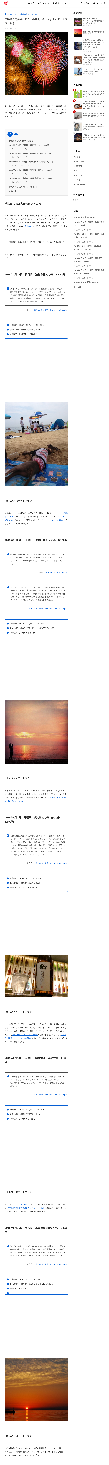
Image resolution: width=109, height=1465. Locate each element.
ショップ (30, 10)
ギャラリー (47, 10)
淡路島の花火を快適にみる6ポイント (23, 193)
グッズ (38, 10)
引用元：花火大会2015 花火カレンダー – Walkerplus (46, 615)
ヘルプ (79, 10)
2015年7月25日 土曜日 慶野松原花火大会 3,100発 (30, 160)
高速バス (28, 233)
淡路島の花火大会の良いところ (21, 147)
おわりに (12, 197)
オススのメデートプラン (20, 172)
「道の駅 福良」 (23, 1211)
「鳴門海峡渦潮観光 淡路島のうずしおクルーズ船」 (29, 1215)
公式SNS (87, 10)
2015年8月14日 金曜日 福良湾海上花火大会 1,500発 (31, 177)
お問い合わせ (97, 10)
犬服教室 (56, 10)
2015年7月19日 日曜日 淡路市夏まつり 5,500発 (29, 152)
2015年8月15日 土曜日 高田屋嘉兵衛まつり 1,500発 (31, 185)
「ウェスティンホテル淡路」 (53, 527)
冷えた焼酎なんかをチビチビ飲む (25, 1041)
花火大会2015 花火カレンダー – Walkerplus (50, 317)
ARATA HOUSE (15, 3)
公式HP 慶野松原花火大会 (56, 579)
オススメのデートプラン (20, 155)
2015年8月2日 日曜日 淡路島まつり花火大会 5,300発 (31, 168)
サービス (71, 10)
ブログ (63, 10)
